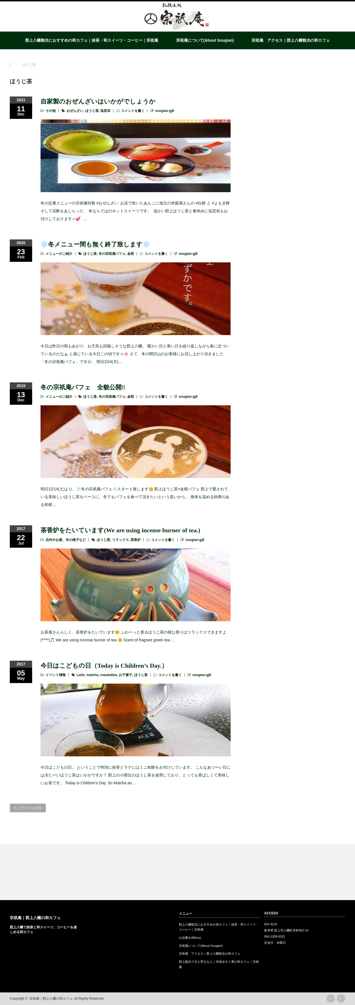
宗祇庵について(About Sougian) (205, 40)
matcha (92, 675)
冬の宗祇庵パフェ (112, 254)
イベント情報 (56, 675)
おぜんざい (75, 111)
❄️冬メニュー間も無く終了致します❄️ (95, 244)
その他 (51, 111)
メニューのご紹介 (59, 254)
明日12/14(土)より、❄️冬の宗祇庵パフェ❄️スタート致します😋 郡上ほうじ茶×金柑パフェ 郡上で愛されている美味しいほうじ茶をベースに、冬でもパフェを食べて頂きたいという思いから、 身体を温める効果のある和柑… (135, 497)
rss (330, 998)
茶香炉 (136, 540)
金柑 (130, 254)
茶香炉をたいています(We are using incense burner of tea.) (120, 530)
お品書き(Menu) (190, 937)
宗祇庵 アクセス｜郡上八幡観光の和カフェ (291, 40)
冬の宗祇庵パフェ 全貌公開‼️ (83, 387)
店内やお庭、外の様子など (66, 540)
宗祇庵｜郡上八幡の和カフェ (35, 917)
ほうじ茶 (92, 111)
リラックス (120, 540)
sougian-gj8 (164, 111)
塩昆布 (105, 111)
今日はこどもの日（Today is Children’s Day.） (104, 665)
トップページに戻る (28, 807)
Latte (81, 675)
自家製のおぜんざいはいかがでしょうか (98, 101)
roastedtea (108, 675)
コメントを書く (133, 111)
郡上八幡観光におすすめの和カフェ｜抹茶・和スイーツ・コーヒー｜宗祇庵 (91, 40)
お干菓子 (125, 675)
